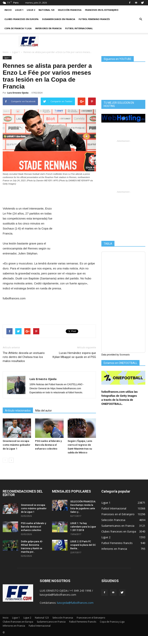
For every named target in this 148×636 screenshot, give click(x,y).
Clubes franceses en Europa (21, 19)
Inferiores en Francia (48, 28)
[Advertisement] (100, 41)
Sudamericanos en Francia (58, 19)
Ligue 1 (19, 9)
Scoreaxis (124, 354)
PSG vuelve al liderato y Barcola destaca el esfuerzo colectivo (48, 445)
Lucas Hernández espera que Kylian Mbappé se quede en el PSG (74, 355)
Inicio (8, 9)
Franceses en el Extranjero (101, 9)
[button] (140, 19)
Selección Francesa (70, 9)
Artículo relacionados (18, 410)
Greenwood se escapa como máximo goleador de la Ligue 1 (16, 445)
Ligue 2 (31, 9)
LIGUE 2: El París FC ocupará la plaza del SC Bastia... (83, 545)
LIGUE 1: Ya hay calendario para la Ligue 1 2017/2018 (83, 527)
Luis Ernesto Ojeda (18, 92)
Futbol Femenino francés (94, 19)
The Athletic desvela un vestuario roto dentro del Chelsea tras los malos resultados (24, 357)
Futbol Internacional (79, 28)
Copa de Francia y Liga (18, 28)
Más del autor (43, 410)
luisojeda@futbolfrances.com (75, 603)
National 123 (46, 9)
